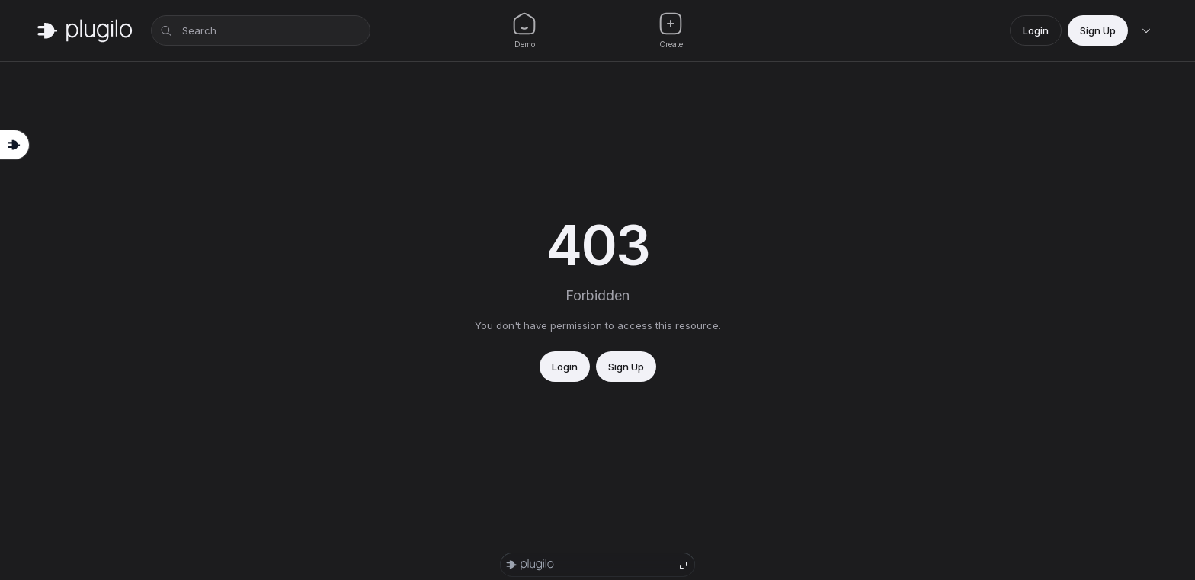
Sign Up (1098, 30)
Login (1036, 30)
